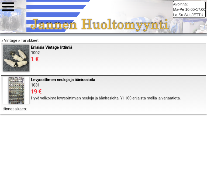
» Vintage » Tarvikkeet (103, 75)
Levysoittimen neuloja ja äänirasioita (63, 79)
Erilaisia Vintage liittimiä (51, 47)
